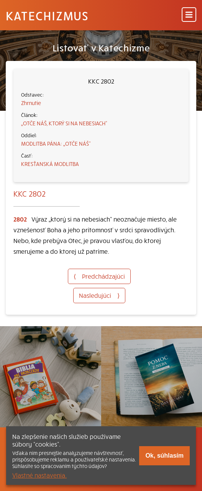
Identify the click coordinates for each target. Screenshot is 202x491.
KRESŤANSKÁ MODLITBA (50, 163)
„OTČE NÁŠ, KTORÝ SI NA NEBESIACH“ (64, 123)
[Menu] (189, 15)
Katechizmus (47, 15)
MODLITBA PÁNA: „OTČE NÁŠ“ (56, 143)
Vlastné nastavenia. (39, 475)
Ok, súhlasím (164, 455)
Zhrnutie (31, 102)
